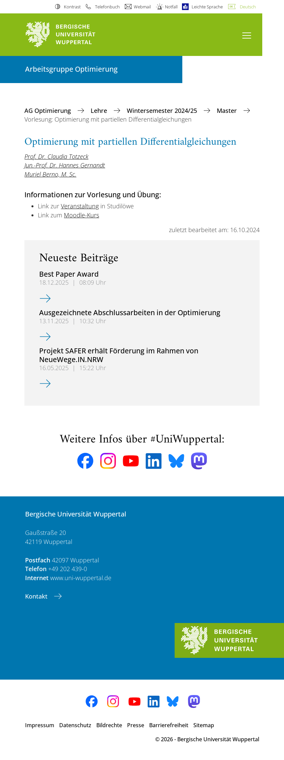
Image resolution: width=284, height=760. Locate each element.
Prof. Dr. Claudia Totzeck (56, 156)
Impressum (39, 725)
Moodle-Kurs (81, 215)
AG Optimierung (48, 111)
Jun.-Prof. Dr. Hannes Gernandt (64, 165)
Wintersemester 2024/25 (163, 111)
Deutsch (248, 7)
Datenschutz (75, 725)
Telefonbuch (107, 7)
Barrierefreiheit (168, 725)
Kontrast (72, 7)
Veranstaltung (80, 206)
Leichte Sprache (207, 7)
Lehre (100, 111)
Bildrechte (109, 725)
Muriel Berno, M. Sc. (50, 174)
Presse (135, 725)
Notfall (171, 7)
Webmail (142, 7)
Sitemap (203, 725)
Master (228, 111)
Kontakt (37, 596)
